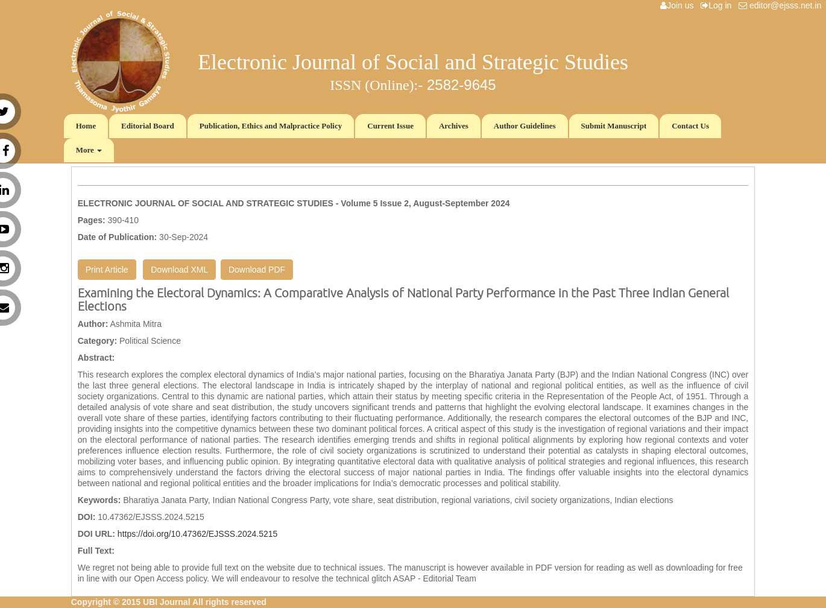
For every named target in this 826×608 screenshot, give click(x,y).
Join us (679, 5)
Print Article (107, 269)
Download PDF (257, 269)
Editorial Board (147, 125)
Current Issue (390, 125)
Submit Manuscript (614, 125)
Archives (453, 125)
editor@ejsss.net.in (782, 5)
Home (86, 125)
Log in (718, 5)
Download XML (179, 269)
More (89, 149)
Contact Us (690, 125)
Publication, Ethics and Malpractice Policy (271, 125)
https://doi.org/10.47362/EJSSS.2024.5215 (197, 534)
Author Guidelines (525, 125)
